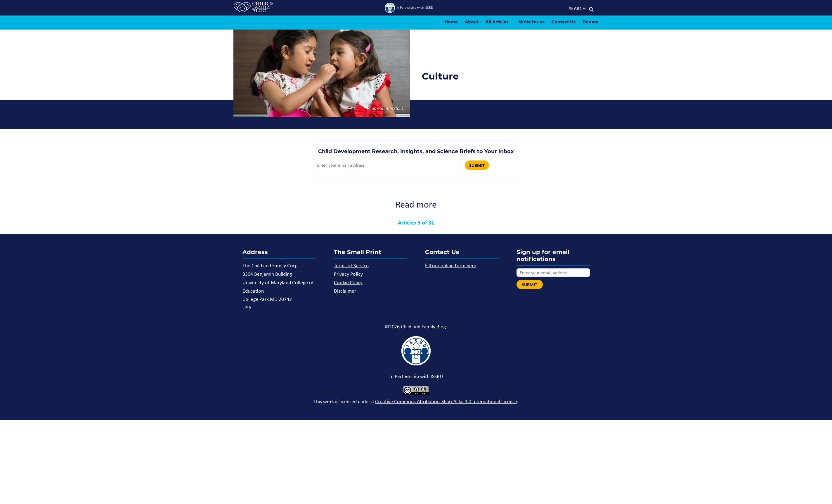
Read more (416, 204)
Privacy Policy (348, 273)
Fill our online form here (450, 265)
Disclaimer (345, 290)
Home (451, 21)
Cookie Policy (348, 282)
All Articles (497, 21)
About (472, 21)
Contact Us (564, 21)
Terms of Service (351, 265)
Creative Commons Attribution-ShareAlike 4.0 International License (446, 401)
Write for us (532, 21)
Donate (591, 21)
